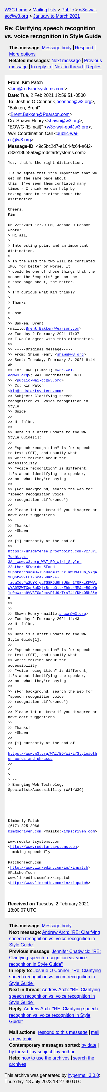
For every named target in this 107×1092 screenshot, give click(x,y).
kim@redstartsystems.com (37, 88)
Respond (84, 47)
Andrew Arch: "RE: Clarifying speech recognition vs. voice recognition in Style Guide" (54, 939)
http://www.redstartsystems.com (43, 847)
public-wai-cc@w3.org (39, 380)
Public (67, 9)
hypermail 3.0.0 (83, 1075)
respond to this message (62, 1032)
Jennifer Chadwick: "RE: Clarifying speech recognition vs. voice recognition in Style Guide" (55, 958)
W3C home (16, 9)
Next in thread (68, 66)
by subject (42, 1051)
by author (64, 1051)
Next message (66, 60)
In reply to (41, 66)
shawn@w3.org (63, 120)
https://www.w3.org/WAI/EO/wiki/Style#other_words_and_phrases (52, 756)
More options (22, 54)
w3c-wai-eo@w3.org (67, 126)
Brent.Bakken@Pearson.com (40, 114)
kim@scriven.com (24, 831)
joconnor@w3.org (73, 101)
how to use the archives (46, 1058)
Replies (93, 66)
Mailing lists (44, 9)
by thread (18, 1051)
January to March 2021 (56, 16)
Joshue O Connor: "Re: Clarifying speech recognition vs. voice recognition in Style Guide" (55, 977)
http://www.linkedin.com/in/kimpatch (49, 867)
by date (88, 1045)
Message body (57, 47)
